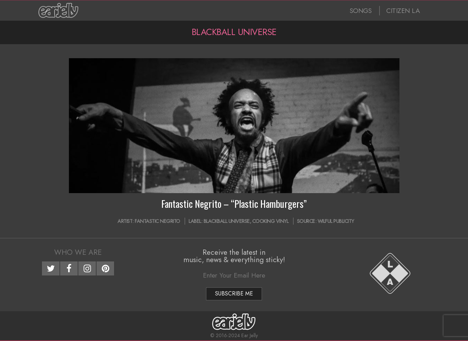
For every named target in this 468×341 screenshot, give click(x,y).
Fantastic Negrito (157, 221)
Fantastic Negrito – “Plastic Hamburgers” (234, 204)
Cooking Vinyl (270, 221)
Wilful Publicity (336, 221)
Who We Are (78, 252)
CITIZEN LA (403, 10)
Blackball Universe (227, 221)
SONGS (361, 10)
